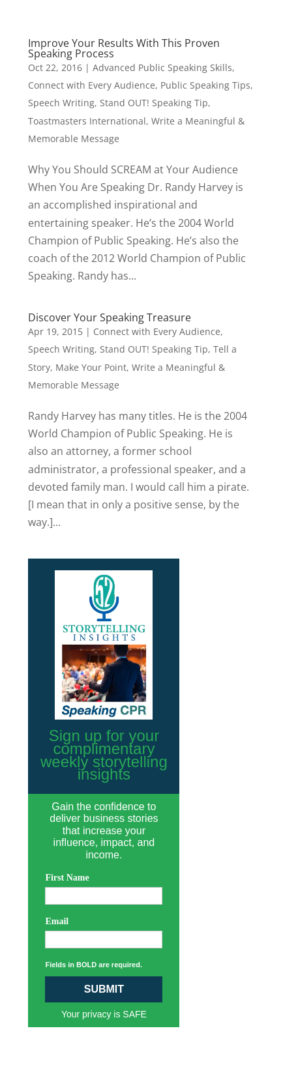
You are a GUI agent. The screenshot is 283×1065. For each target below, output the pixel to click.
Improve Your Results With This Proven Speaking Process (124, 48)
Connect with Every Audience (91, 85)
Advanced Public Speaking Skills (162, 67)
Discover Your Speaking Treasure (109, 317)
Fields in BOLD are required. (93, 965)
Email (56, 921)
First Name (67, 878)
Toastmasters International (87, 121)
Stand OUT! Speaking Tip (154, 102)
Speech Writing (61, 102)
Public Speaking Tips (205, 85)
